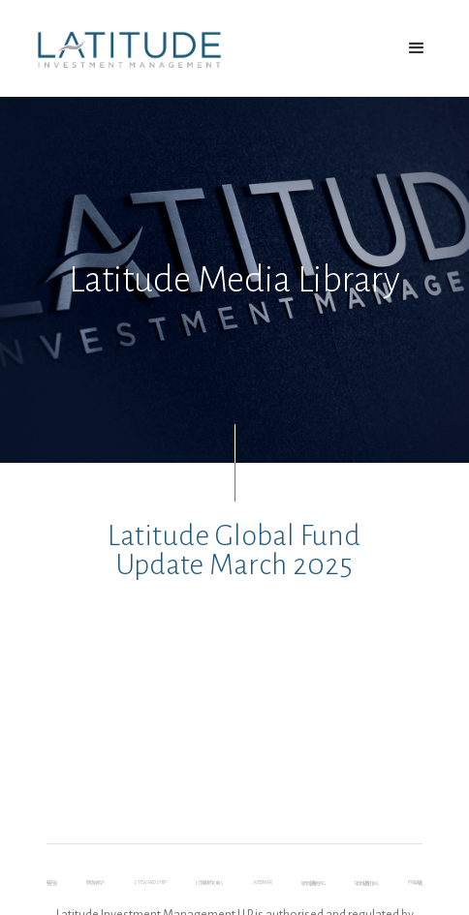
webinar (262, 884)
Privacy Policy (95, 884)
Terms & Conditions (210, 884)
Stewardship (150, 884)
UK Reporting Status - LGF (367, 884)
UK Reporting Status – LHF (313, 884)
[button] (417, 48)
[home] (125, 49)
